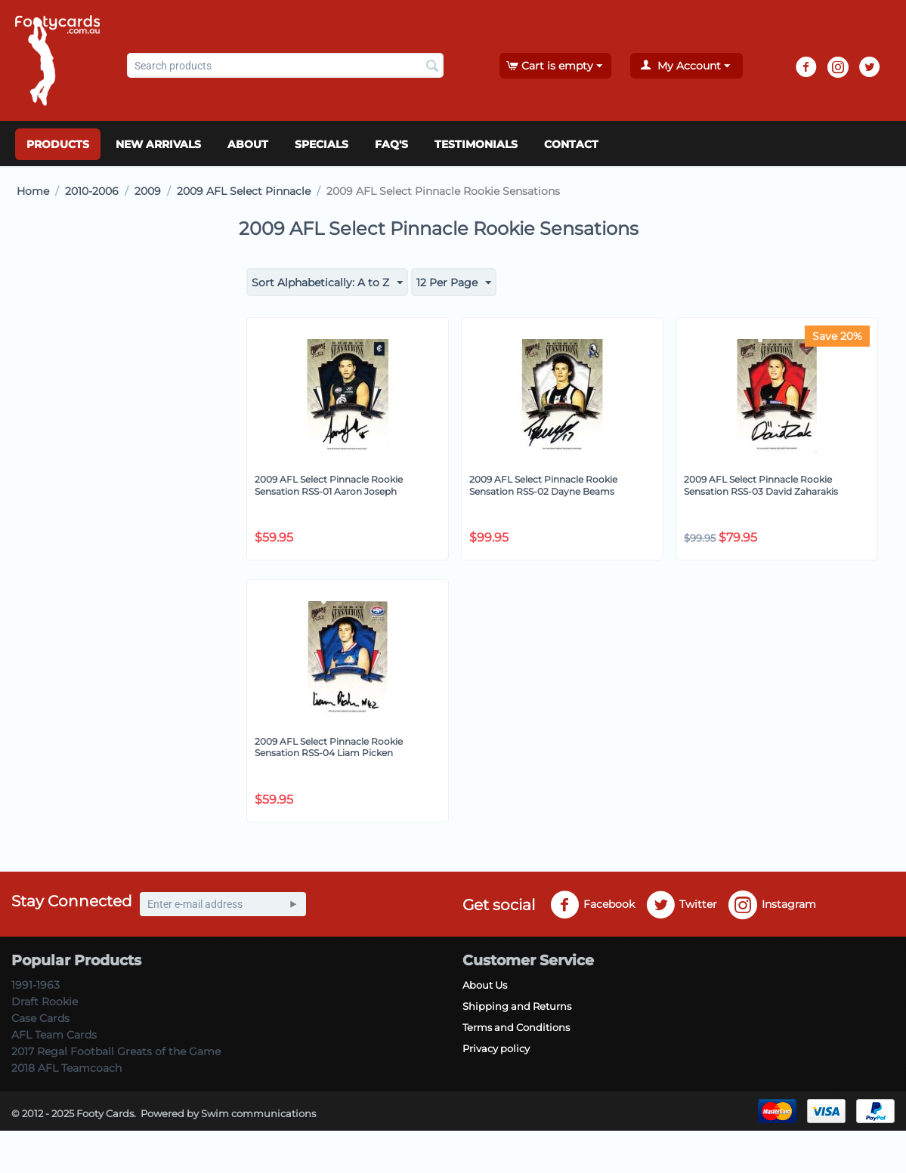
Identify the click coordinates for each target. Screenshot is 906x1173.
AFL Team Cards (54, 1035)
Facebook (592, 905)
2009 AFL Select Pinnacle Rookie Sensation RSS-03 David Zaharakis (761, 485)
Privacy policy (496, 1048)
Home (33, 191)
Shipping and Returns (516, 1006)
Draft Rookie (44, 1001)
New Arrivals (158, 144)
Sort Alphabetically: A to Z (327, 283)
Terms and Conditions (516, 1027)
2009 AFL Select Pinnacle (244, 191)
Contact (571, 144)
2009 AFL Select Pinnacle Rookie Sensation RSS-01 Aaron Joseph (329, 485)
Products (57, 144)
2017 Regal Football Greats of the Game (116, 1051)
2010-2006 (92, 191)
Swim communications (258, 1113)
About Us (484, 985)
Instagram (772, 905)
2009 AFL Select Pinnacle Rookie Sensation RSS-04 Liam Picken (329, 747)
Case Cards (40, 1018)
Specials (321, 144)
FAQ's (391, 144)
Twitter (681, 905)
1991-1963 (35, 985)
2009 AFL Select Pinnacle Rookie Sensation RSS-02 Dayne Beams (543, 485)
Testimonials (476, 144)
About (247, 144)
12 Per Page (453, 283)
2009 (148, 191)
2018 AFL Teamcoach (66, 1068)
